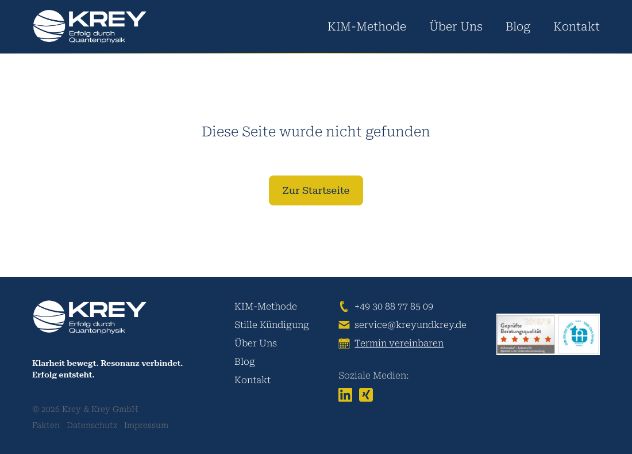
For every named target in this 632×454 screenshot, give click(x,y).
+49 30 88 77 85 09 (393, 306)
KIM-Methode (366, 26)
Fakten (46, 425)
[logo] (89, 26)
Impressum (146, 425)
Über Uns (456, 26)
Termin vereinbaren (399, 343)
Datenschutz (92, 425)
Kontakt (576, 26)
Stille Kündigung (271, 324)
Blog (518, 26)
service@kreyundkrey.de (410, 324)
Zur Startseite (316, 190)
